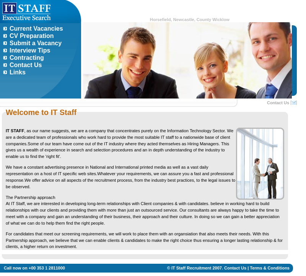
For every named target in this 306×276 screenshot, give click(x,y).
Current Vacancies (36, 28)
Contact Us (26, 65)
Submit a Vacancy (36, 43)
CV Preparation (32, 36)
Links (18, 72)
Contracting (27, 57)
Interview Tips (30, 50)
